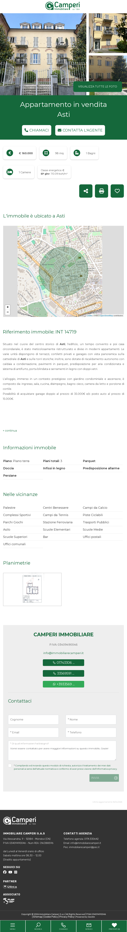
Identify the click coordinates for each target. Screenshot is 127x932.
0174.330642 (91, 838)
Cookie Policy (51, 916)
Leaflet (89, 316)
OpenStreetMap (106, 316)
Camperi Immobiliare (64, 634)
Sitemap (37, 916)
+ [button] (8, 307)
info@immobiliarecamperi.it (63, 653)
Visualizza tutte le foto (97, 86)
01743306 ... (64, 663)
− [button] (8, 312)
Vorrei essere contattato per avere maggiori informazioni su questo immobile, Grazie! (62, 751)
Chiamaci (36, 130)
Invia (95, 777)
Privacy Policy (66, 916)
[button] (10, 431)
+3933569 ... (64, 684)
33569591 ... (63, 673)
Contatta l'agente (80, 130)
